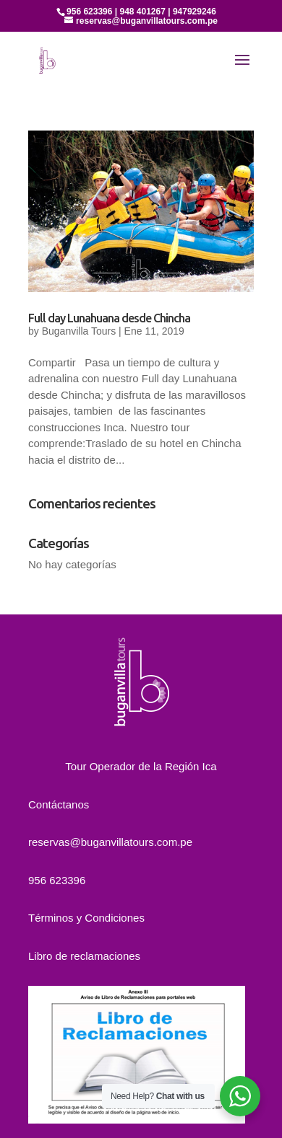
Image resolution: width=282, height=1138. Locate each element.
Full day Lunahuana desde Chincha (109, 318)
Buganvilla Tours (79, 331)
